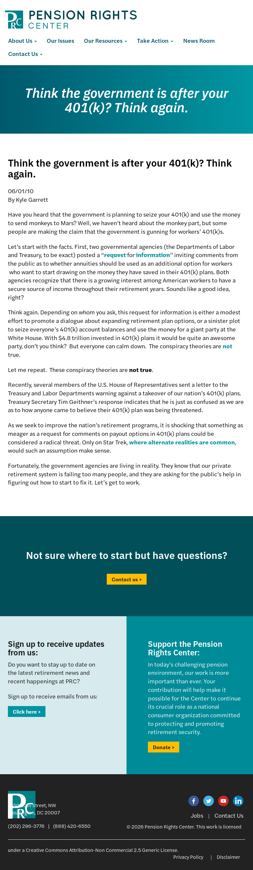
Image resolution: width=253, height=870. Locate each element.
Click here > (27, 711)
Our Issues (60, 40)
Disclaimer (228, 856)
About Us (22, 40)
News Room (199, 40)
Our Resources (105, 40)
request (115, 254)
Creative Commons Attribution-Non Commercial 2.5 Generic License (101, 849)
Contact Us (25, 53)
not (227, 346)
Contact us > (127, 579)
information (152, 254)
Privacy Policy (188, 856)
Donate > (163, 747)
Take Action (155, 40)
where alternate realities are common (182, 442)
